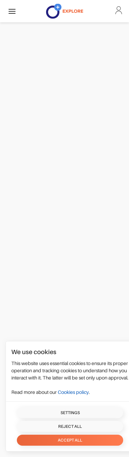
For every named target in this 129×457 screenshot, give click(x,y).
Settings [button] (70, 412)
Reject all (70, 426)
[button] (12, 11)
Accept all (70, 440)
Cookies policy (73, 392)
